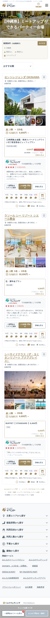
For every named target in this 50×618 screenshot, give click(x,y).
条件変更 (42, 43)
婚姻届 (35, 566)
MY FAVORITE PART (28, 572)
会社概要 (29, 587)
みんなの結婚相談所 (10, 578)
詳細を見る (39, 155)
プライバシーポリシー (11, 587)
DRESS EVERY (8, 572)
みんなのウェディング (38, 560)
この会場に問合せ (25, 186)
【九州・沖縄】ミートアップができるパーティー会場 (23, 492)
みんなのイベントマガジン (13, 560)
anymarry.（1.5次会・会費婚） (15, 566)
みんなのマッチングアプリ (34, 578)
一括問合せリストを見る (14, 612)
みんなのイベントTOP (11, 489)
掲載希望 (40, 587)
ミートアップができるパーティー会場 (33, 489)
